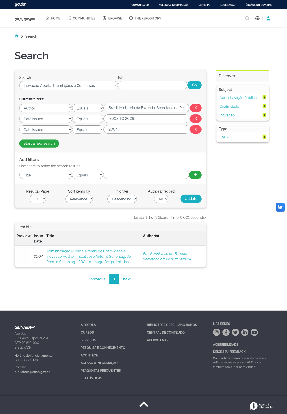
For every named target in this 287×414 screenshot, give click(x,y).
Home (52, 17)
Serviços (88, 340)
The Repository (145, 17)
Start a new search (39, 143)
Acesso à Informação (99, 362)
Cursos (87, 332)
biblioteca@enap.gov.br (32, 371)
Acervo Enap (157, 340)
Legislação (227, 5)
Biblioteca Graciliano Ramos (172, 324)
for (120, 77)
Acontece (89, 355)
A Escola (88, 324)
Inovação (227, 114)
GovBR (20, 4)
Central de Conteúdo (166, 332)
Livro (224, 136)
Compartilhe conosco (228, 358)
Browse (112, 17)
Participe (204, 5)
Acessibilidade (225, 344)
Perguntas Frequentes (101, 370)
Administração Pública (238, 97)
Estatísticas (91, 378)
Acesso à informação (173, 5)
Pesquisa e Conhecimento (103, 347)
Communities (81, 17)
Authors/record (161, 191)
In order (121, 191)
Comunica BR (140, 5)
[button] (257, 18)
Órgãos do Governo (259, 5)
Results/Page (37, 191)
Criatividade (229, 106)
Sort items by (79, 191)
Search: (25, 77)
